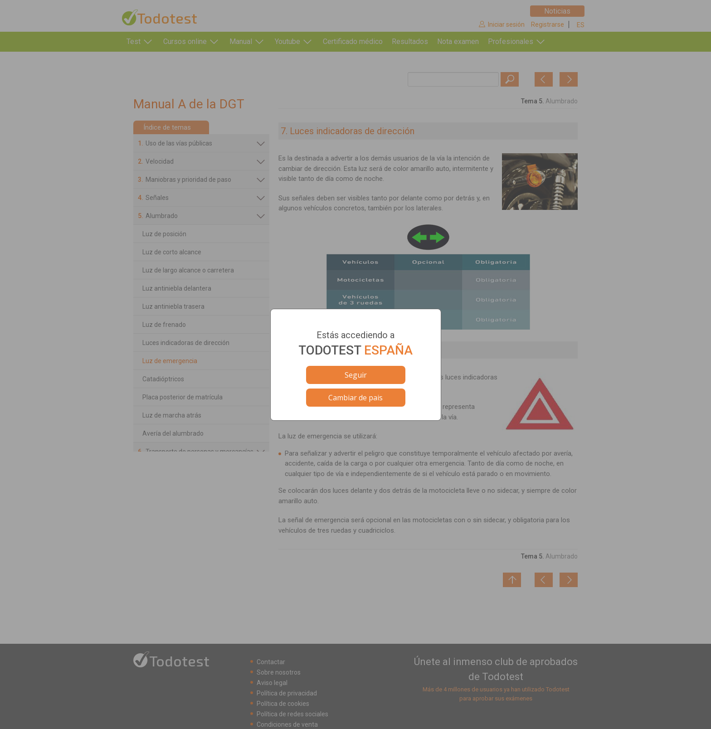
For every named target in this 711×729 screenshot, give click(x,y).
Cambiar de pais (355, 398)
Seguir (356, 375)
